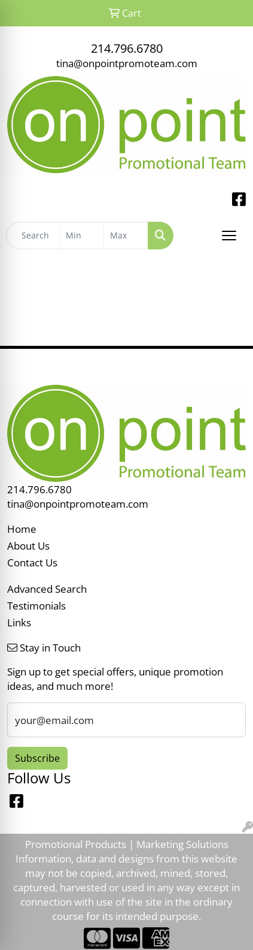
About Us (28, 545)
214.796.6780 (127, 48)
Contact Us (32, 562)
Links (19, 622)
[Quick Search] (33, 235)
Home (21, 528)
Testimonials (36, 605)
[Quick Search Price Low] (81, 235)
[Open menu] (229, 236)
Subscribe (37, 758)
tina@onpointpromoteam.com (126, 63)
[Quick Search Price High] (125, 235)
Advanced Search (47, 588)
